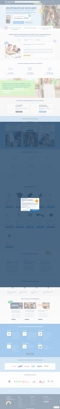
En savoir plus (28, 207)
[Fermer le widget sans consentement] (24, 198)
